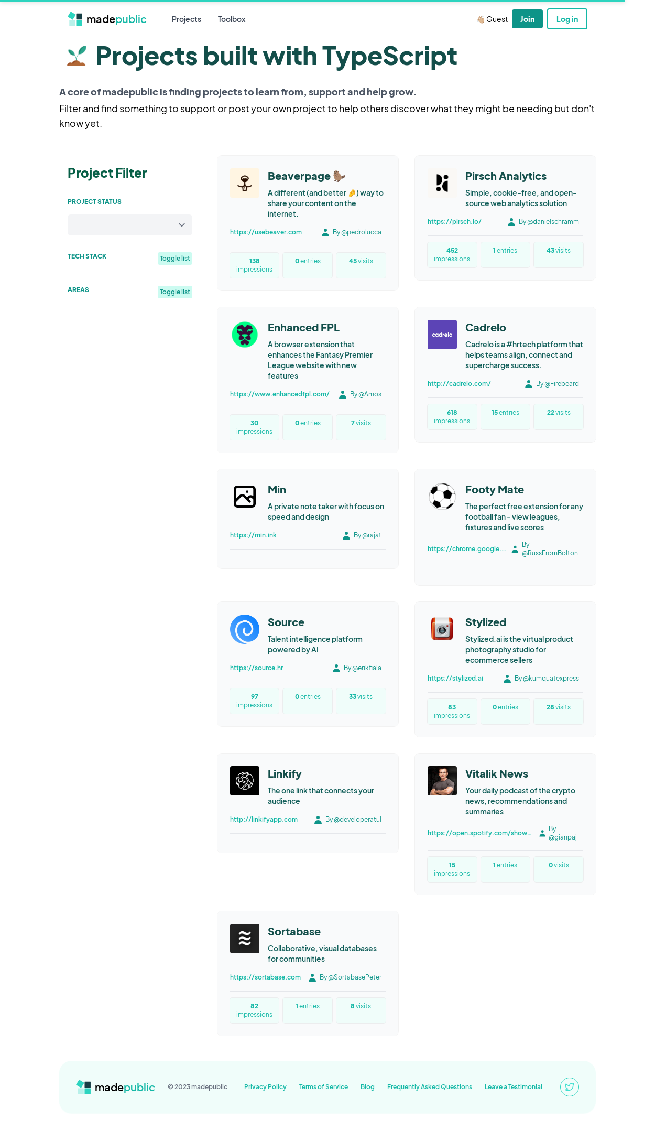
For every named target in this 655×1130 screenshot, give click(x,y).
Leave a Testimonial (513, 1087)
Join (527, 19)
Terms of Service (323, 1087)
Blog (368, 1087)
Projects (186, 19)
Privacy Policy (265, 1087)
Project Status (95, 202)
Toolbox (231, 19)
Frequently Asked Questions (429, 1087)
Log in (567, 19)
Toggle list (175, 258)
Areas (78, 290)
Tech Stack (87, 256)
